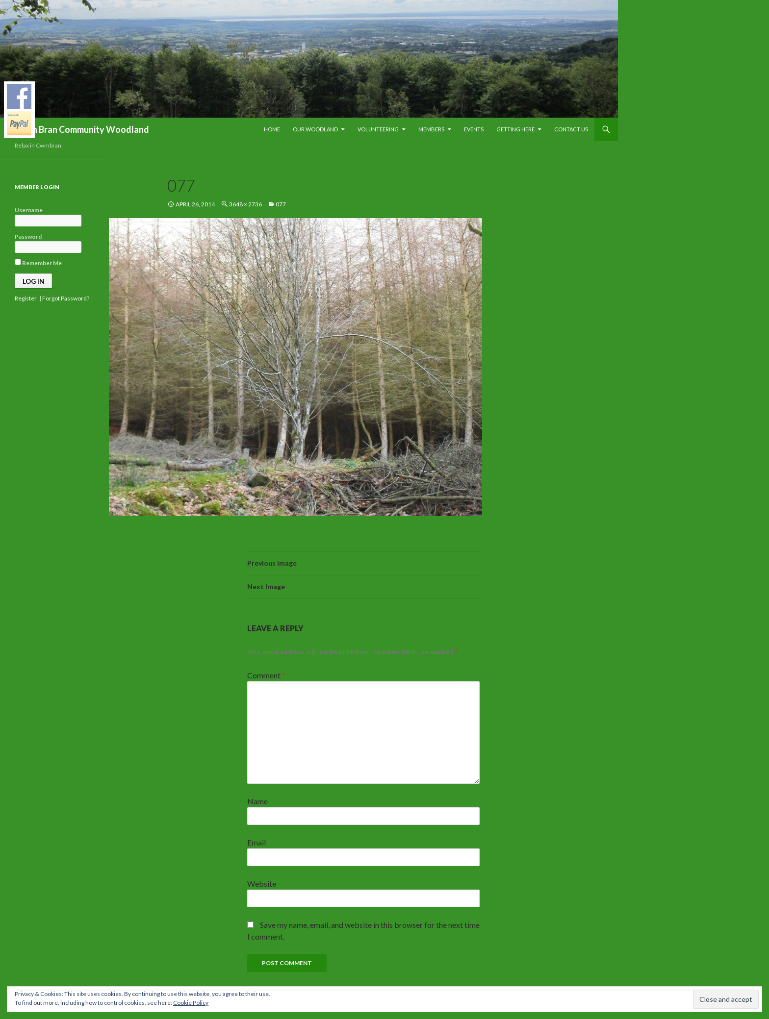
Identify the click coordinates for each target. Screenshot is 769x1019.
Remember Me (38, 263)
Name (257, 801)
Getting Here (515, 129)
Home (272, 129)
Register (26, 298)
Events (474, 129)
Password (28, 236)
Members (431, 129)
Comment (266, 675)
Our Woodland (315, 129)
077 (281, 204)
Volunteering (378, 129)
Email (256, 842)
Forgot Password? (65, 298)
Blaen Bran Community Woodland (82, 129)
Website (261, 883)
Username (29, 210)
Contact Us (571, 129)
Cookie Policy (190, 1002)
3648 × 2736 (245, 204)
